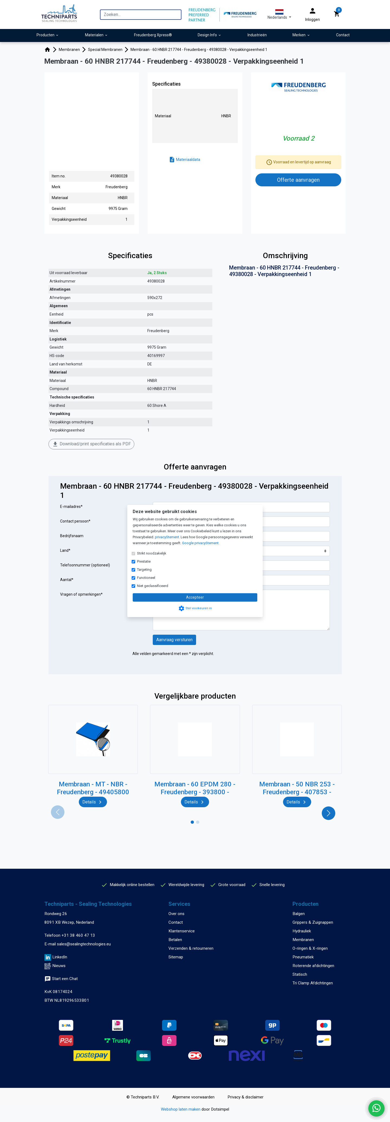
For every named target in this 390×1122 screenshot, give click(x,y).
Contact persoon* (75, 521)
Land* (65, 550)
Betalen (175, 939)
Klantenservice (181, 931)
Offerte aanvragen (298, 180)
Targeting (144, 570)
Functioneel (146, 578)
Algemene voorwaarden (193, 1097)
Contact (175, 922)
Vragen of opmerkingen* (81, 594)
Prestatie (144, 561)
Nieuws (59, 965)
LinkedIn (59, 957)
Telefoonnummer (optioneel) (85, 565)
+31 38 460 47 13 (78, 935)
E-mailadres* (71, 506)
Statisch (299, 974)
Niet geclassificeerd (152, 586)
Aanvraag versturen (174, 639)
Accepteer (195, 597)
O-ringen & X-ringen (310, 948)
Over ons (176, 913)
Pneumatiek (303, 957)
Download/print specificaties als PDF (91, 444)
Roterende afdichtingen (313, 965)
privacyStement (167, 537)
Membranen (303, 939)
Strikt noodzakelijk (151, 553)
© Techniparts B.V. (142, 1097)
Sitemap (175, 957)
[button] (279, 14)
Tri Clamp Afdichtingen (312, 983)
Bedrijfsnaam (71, 536)
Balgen (298, 913)
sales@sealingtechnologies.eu (84, 944)
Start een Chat (61, 978)
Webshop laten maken (181, 1109)
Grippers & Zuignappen (312, 922)
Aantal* (66, 580)
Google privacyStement (200, 543)
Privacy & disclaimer (245, 1097)
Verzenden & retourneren (190, 948)
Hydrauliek (301, 931)
